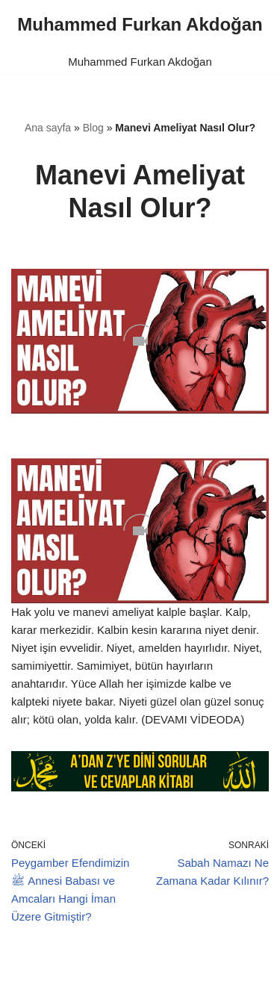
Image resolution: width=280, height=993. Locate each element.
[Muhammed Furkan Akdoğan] (139, 24)
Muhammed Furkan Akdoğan (140, 61)
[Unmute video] (140, 341)
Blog (93, 128)
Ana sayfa (48, 128)
